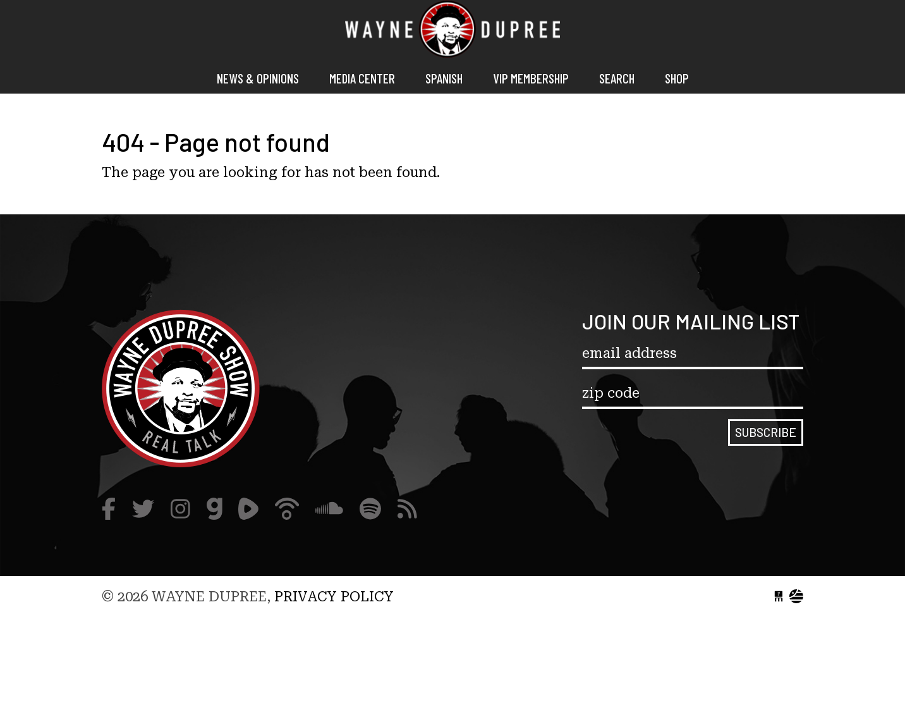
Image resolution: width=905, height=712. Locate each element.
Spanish (444, 78)
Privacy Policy (334, 597)
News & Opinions (258, 78)
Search (617, 78)
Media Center (362, 78)
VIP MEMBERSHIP (531, 78)
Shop (677, 78)
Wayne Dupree (452, 31)
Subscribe (765, 432)
